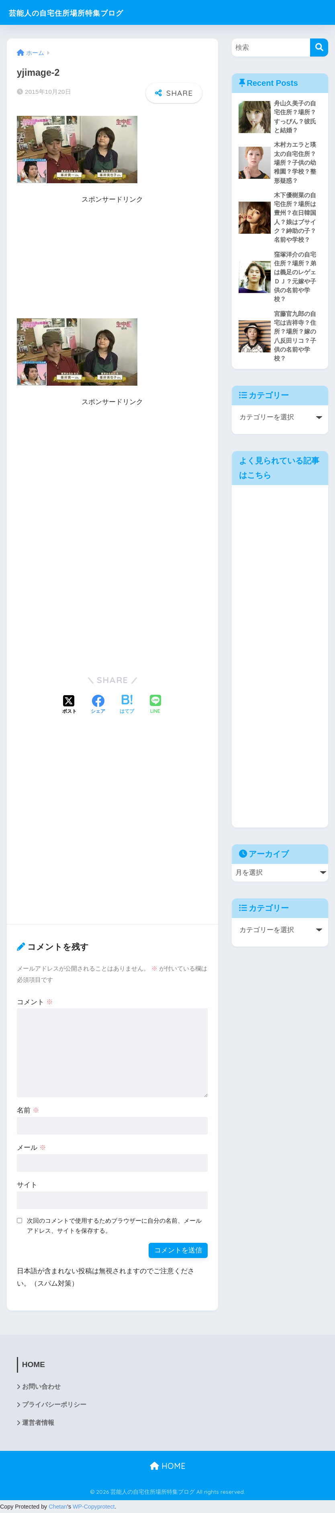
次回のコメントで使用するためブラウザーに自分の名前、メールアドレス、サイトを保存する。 (114, 1225)
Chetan (58, 1507)
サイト (27, 1185)
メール (31, 1147)
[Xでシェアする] (69, 705)
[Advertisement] (112, 262)
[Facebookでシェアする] (98, 705)
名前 (28, 1110)
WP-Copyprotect (94, 1507)
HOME (168, 1467)
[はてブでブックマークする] (127, 705)
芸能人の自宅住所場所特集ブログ (82, 12)
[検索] (319, 47)
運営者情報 (38, 1423)
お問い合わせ (41, 1387)
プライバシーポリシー (54, 1405)
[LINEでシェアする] (155, 705)
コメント (35, 1002)
